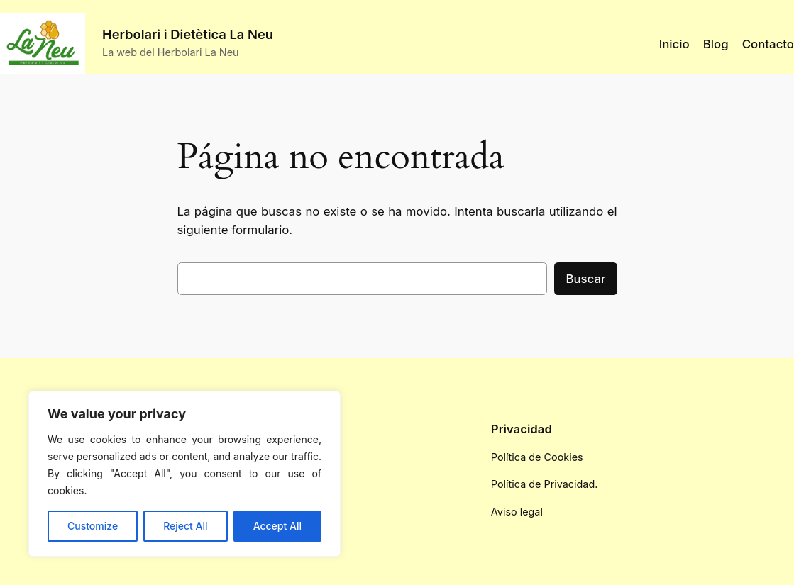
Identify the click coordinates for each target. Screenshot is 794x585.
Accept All (277, 526)
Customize (92, 526)
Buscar (585, 279)
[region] (184, 474)
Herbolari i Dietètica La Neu (187, 34)
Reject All (185, 526)
